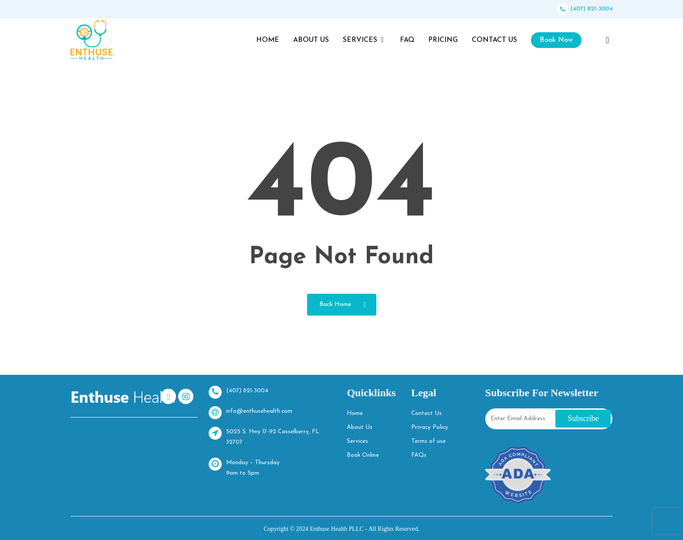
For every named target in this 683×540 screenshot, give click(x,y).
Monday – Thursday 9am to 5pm (244, 467)
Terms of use (427, 441)
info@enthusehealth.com (251, 412)
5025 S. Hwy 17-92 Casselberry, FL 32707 (265, 436)
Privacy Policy (429, 427)
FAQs (418, 455)
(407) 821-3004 (585, 9)
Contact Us (426, 413)
